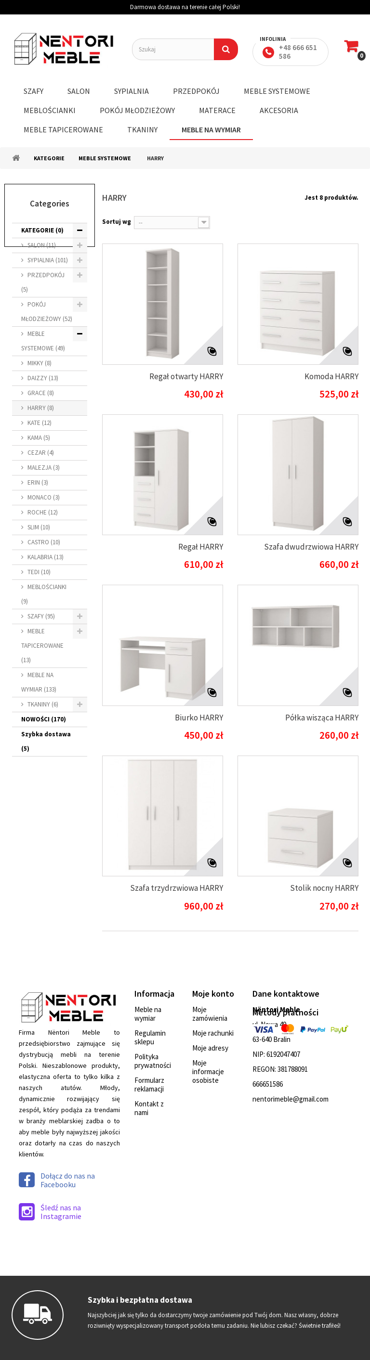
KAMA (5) (38, 438)
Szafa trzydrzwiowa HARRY (176, 888)
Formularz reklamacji (149, 1084)
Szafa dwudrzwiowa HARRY (311, 546)
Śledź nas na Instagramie (50, 1212)
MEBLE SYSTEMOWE (277, 91)
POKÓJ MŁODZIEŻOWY (137, 110)
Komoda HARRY (331, 376)
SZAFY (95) (41, 616)
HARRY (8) (40, 408)
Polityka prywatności (152, 1061)
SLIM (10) (38, 527)
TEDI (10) (39, 572)
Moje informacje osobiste (208, 1071)
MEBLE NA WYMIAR (211, 129)
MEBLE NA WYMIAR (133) (38, 682)
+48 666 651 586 (298, 52)
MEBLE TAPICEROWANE (63, 129)
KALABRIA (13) (45, 557)
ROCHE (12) (42, 512)
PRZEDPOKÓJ (196, 91)
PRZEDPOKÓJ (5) (43, 282)
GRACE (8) (40, 393)
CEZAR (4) (40, 453)
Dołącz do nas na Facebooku (57, 1180)
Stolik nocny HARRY (324, 888)
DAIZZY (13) (42, 378)
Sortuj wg (116, 222)
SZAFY (33, 91)
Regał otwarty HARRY (186, 376)
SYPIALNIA (131, 91)
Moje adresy (210, 1047)
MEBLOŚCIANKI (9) (43, 594)
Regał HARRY (200, 546)
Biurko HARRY (199, 717)
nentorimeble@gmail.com (290, 1098)
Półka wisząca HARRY (321, 717)
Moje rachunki (213, 1033)
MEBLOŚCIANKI (50, 110)
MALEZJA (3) (43, 467)
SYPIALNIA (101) (47, 260)
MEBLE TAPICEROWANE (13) (42, 645)
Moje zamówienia (209, 1014)
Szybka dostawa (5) (46, 741)
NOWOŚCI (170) (43, 719)
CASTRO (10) (43, 542)
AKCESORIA (279, 110)
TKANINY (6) (42, 704)
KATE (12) (39, 423)
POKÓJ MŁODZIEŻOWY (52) (46, 311)
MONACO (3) (43, 497)
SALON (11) (41, 245)
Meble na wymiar (147, 1014)
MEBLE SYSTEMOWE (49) (43, 341)
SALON (78, 91)
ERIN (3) (37, 482)
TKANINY (142, 129)
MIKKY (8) (39, 363)
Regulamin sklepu (150, 1037)
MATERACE (217, 110)
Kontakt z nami (149, 1108)
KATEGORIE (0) (42, 230)
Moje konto (213, 993)
